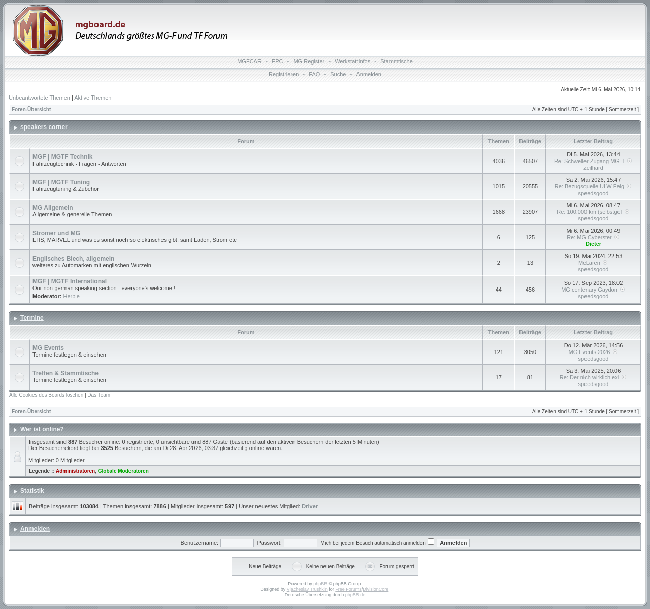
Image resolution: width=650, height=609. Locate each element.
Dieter (593, 244)
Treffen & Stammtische (65, 373)
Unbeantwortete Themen (39, 97)
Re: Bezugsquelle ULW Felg (593, 186)
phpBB (320, 583)
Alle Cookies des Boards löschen (46, 395)
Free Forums (348, 589)
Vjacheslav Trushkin (307, 589)
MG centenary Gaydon (593, 289)
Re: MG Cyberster (593, 237)
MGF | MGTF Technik (62, 157)
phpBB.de (355, 594)
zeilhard (593, 168)
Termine (32, 318)
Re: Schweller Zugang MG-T (593, 161)
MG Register (308, 61)
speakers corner (44, 127)
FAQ (314, 74)
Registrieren (284, 74)
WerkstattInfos (352, 61)
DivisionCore (375, 589)
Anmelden (368, 74)
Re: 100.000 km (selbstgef (593, 212)
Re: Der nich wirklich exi (593, 377)
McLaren (593, 263)
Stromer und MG (56, 233)
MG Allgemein (52, 207)
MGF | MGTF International (69, 281)
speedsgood (593, 193)
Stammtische (396, 61)
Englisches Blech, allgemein (73, 258)
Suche (338, 74)
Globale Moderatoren (123, 471)
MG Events (48, 347)
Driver (310, 506)
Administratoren (75, 471)
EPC (277, 61)
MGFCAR (249, 61)
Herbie (71, 296)
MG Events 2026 (594, 352)
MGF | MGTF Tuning (61, 182)
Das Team (98, 395)
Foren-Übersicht (31, 109)
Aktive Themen (92, 97)
